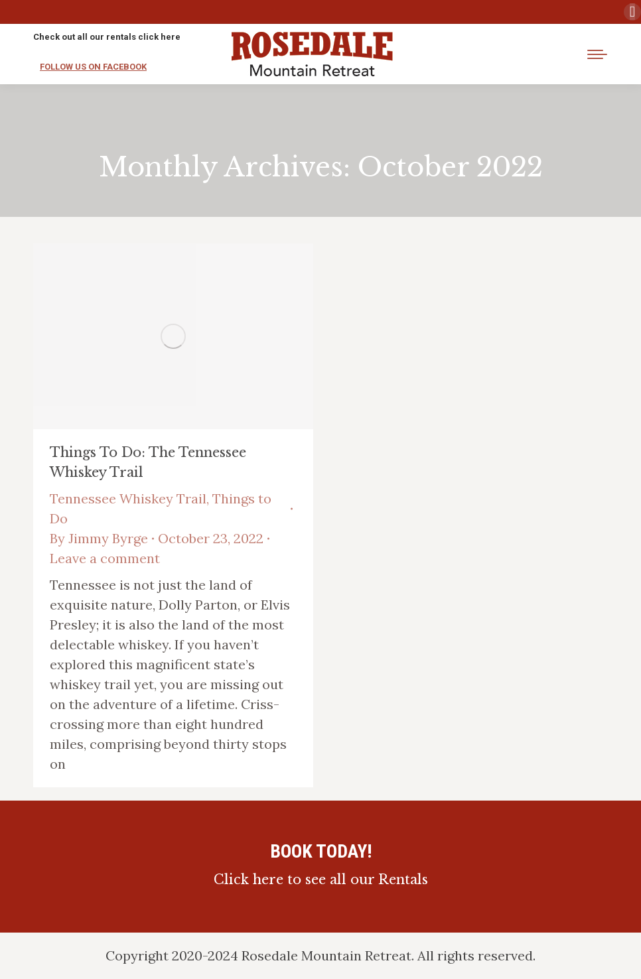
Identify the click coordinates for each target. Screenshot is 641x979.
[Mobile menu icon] (597, 54)
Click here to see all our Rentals (321, 879)
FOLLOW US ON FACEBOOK (93, 67)
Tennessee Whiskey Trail (128, 498)
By (99, 538)
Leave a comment (105, 558)
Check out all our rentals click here (106, 37)
